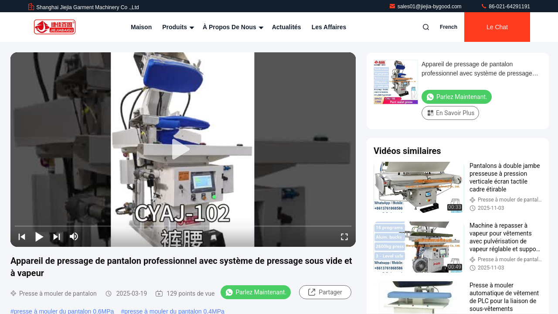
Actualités (286, 27)
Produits (177, 27)
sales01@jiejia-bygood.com (426, 6)
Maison (141, 27)
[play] (183, 149)
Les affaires (329, 27)
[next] (56, 236)
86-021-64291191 (505, 6)
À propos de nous (232, 27)
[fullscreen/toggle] (344, 236)
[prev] (22, 236)
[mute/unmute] (74, 236)
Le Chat (497, 27)
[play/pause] (39, 236)
